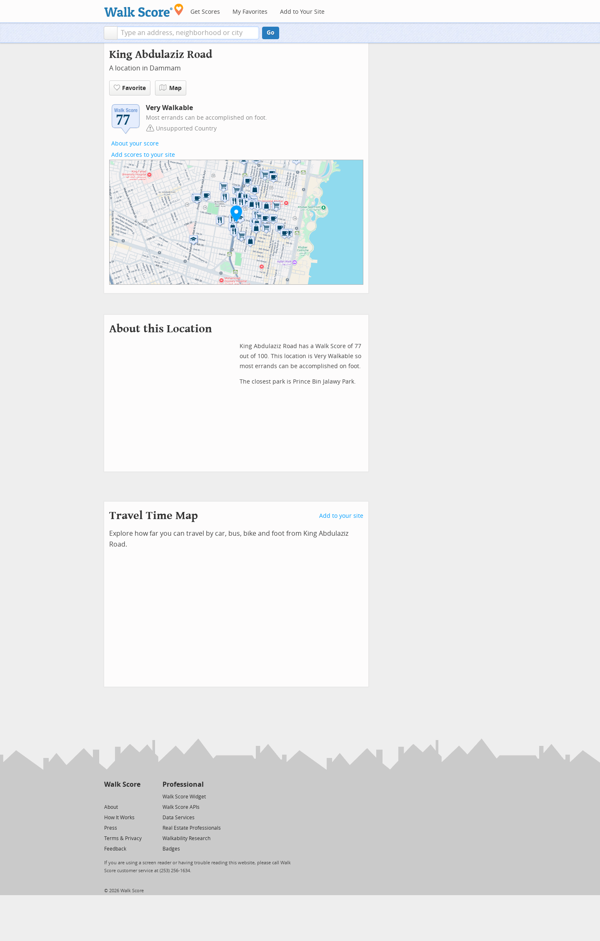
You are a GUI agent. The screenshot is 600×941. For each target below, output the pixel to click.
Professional (183, 784)
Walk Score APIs (181, 807)
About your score (135, 143)
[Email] (135, 796)
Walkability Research (186, 838)
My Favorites (250, 11)
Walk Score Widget (184, 797)
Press (110, 828)
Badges (171, 849)
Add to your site (341, 515)
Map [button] (171, 88)
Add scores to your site (143, 154)
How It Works (119, 818)
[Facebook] (122, 796)
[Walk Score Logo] (144, 10)
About (111, 807)
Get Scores (205, 11)
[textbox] (188, 33)
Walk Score (122, 784)
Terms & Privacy (123, 838)
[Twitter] (109, 796)
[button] (111, 33)
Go (271, 32)
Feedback (115, 849)
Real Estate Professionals (191, 828)
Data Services (178, 818)
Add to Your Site (302, 11)
